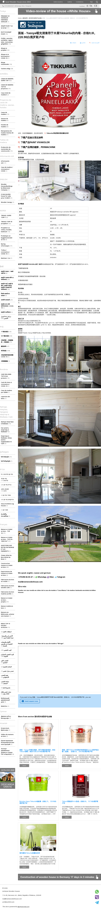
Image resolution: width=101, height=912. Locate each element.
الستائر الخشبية (6, 667)
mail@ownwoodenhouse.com (30, 582)
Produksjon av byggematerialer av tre (6, 237)
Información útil (5, 162)
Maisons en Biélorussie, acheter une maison (7, 614)
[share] (73, 43)
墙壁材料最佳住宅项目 (25, 284)
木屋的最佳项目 (23, 280)
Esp (91, 2)
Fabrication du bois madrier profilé (7, 593)
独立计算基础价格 (24, 272)
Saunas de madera (4, 119)
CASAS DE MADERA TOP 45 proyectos (7, 86)
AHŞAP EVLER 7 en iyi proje (7, 27)
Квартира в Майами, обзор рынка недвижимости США (6, 439)
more (24, 765)
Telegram (28, 6)
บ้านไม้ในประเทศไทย (5, 515)
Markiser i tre (6, 258)
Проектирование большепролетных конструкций (7, 742)
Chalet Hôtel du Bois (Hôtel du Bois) (6, 557)
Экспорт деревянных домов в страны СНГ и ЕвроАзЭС (7, 751)
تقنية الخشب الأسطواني (5, 676)
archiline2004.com (8, 902)
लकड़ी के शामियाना (7, 312)
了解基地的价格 (23, 268)
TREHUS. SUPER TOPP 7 (6, 216)
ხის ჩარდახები (6, 461)
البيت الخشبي (6, 650)
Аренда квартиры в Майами (7, 423)
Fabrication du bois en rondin (7, 580)
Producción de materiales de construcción (6, 149)
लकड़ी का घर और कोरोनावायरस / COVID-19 (7, 306)
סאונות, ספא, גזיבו (5, 490)
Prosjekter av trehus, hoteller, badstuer (6, 229)
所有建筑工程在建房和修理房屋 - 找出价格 (31, 276)
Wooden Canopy (7, 202)
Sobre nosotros (58, 2)
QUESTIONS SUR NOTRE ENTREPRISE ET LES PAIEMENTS (7, 548)
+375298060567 (8, 6)
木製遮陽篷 (5, 361)
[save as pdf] (94, 43)
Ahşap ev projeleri (5, 49)
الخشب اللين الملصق (4, 661)
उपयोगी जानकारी (7, 300)
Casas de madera (5, 113)
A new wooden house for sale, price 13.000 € (6, 196)
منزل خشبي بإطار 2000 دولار (6, 693)
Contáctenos (79, 2)
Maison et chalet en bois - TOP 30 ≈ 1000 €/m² (7, 539)
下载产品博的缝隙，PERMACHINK (38, 147)
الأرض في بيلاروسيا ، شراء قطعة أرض (7, 637)
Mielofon (5, 706)
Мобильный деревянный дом (5, 700)
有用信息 (5, 351)
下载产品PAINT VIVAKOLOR (35, 142)
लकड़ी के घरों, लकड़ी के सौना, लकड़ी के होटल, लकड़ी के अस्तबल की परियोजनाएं (7, 286)
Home (20, 18)
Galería (69, 2)
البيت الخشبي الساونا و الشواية (7, 655)
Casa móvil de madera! (5, 94)
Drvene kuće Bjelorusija (5, 729)
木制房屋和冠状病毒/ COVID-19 (7, 356)
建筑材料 (5, 346)
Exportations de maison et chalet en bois (6, 573)
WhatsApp (18, 6)
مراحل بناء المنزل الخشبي (6, 317)
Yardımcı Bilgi (7, 68)
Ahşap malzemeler (6, 63)
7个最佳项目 (6, 331)
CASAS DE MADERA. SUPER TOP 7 (7, 80)
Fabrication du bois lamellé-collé (7, 587)
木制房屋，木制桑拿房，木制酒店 (7, 341)
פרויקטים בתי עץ (7, 499)
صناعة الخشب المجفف (5, 682)
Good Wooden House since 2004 (17, 2)
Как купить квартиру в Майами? (5, 430)
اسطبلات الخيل (6, 632)
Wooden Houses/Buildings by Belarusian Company (6, 187)
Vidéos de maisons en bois (7, 735)
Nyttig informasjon (6, 245)
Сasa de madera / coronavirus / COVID (7, 169)
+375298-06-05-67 (25, 577)
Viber (23, 6)
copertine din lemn (5, 397)
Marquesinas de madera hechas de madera (7, 133)
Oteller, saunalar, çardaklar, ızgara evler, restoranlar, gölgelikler (7, 41)
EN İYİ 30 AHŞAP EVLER (6, 33)
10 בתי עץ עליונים (4, 479)
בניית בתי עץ (6, 485)
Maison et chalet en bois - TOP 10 (6, 531)
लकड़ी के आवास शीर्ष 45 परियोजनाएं (7, 278)
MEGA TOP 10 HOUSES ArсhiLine (5, 625)
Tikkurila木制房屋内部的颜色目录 (57, 133)
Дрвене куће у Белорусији (6, 717)
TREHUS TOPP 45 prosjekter (6, 222)
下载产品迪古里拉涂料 (32, 137)
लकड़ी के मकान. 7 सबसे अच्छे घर (7, 272)
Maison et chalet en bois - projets (6, 600)
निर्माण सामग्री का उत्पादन (5, 294)
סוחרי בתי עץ (6, 495)
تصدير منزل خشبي (7, 671)
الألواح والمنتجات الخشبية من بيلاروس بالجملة (6, 644)
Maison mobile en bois (7, 607)
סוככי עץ (4, 510)
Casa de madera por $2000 (6, 391)
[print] (82, 43)
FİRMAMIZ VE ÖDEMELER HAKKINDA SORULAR (5, 19)
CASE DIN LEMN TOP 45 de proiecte (6, 376)
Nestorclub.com (24, 906)
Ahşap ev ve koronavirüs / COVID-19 (5, 56)
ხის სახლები (6, 457)
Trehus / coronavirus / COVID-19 (5, 252)
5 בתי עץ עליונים (7, 474)
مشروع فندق (5, 688)
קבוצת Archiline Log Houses (7, 505)
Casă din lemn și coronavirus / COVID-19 (6, 384)
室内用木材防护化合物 (35, 18)
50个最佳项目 (6, 336)
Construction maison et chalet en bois (6, 565)
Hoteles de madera (4, 126)
